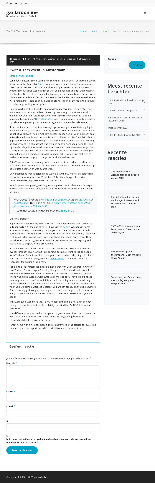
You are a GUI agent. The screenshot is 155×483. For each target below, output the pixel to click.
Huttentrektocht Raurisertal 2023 (123, 134)
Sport (106, 31)
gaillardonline (22, 12)
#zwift (65, 202)
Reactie (11, 363)
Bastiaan (15, 58)
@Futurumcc (82, 199)
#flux (87, 202)
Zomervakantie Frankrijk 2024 (122, 110)
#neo (80, 202)
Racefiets (67, 58)
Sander (115, 277)
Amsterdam (41, 58)
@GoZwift (61, 199)
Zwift (12, 61)
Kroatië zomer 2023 (117, 127)
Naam (10, 391)
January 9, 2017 (67, 210)
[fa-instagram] (21, 3)
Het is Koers (42, 118)
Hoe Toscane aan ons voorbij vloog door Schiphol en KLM (126, 280)
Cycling (51, 58)
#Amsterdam (20, 202)
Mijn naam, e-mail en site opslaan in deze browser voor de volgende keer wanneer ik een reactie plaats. (48, 441)
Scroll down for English (22, 75)
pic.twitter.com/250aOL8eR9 (30, 206)
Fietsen (58, 58)
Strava (82, 58)
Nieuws (95, 31)
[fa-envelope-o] (26, 3)
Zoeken (111, 58)
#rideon (56, 202)
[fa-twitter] (16, 3)
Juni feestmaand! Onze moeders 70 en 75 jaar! (125, 203)
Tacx (88, 58)
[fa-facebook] (7, 3)
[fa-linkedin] (11, 3)
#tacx (73, 202)
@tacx (48, 199)
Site (8, 420)
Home (83, 31)
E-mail (10, 406)
